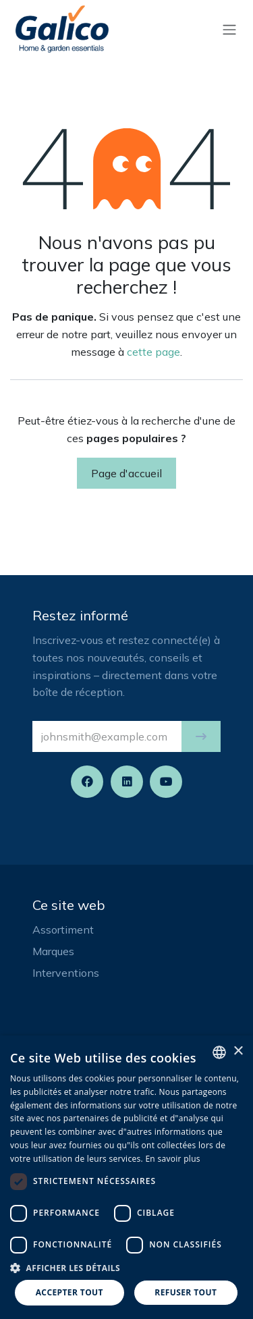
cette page (153, 351)
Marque (50, 951)
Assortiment (63, 929)
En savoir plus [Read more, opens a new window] (172, 1158)
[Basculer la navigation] (229, 29)
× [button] (238, 1051)
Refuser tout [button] (185, 1292)
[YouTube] (166, 781)
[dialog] (126, 1177)
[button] (201, 736)
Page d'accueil (126, 473)
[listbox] (219, 1052)
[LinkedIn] (127, 781)
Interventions (65, 972)
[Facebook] (87, 781)
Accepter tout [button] (69, 1292)
